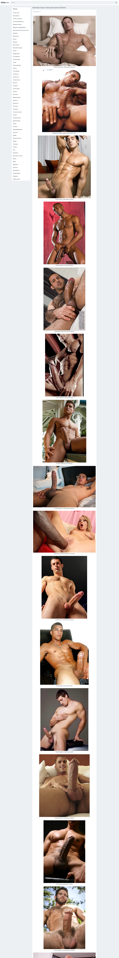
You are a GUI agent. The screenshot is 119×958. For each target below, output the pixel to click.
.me (5, 2)
